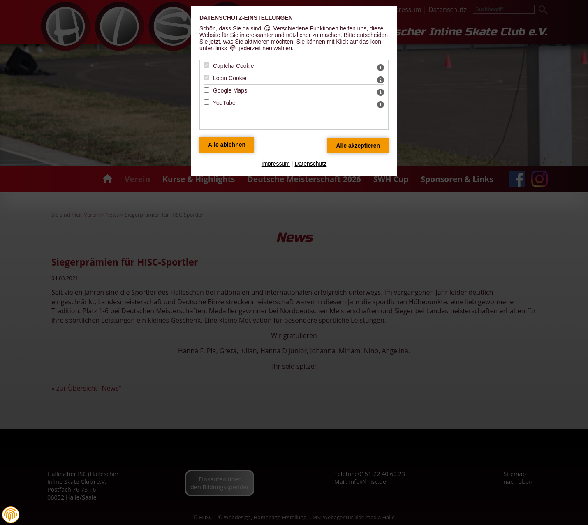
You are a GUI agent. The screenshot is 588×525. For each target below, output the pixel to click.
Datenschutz (310, 163)
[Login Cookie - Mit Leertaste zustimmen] (206, 77)
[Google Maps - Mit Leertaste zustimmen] (206, 90)
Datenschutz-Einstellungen (246, 17)
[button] (10, 514)
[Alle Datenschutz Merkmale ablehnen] (226, 145)
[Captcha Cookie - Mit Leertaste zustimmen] (206, 65)
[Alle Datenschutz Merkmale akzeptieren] (358, 145)
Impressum (276, 163)
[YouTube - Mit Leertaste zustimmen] (206, 102)
